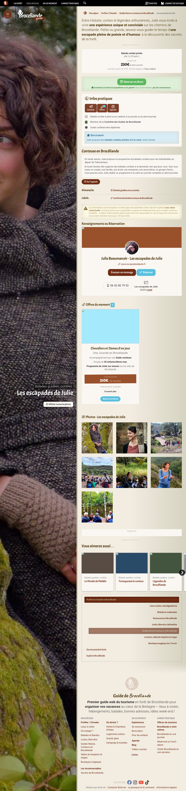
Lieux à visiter (87, 716)
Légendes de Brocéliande (159, 583)
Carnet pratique (70, 3)
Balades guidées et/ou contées (124, 190)
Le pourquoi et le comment (141, 777)
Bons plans (137, 721)
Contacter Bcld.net (117, 777)
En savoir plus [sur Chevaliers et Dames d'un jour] (110, 391)
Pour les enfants (140, 725)
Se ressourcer (138, 716)
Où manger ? (87, 721)
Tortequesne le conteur (131, 581)
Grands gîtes (112, 728)
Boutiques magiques (91, 752)
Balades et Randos (90, 725)
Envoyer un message (122, 272)
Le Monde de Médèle (95, 581)
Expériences (138, 712)
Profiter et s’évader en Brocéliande (101, 599)
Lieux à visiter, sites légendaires (163, 606)
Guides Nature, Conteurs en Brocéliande (159, 630)
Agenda (135, 730)
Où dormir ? (112, 712)
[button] (84, 3)
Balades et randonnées (167, 612)
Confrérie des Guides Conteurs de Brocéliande (131, 198)
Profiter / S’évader (90, 712)
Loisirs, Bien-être (89, 729)
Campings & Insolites (116, 733)
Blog (134, 735)
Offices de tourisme (167, 712)
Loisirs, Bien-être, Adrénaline (164, 624)
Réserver (146, 272)
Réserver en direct (131, 82)
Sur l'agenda (91, 181)
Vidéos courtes (139, 739)
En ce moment (50, 3)
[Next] (182, 573)
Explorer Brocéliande (96, 655)
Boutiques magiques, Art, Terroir (162, 643)
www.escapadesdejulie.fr (132, 264)
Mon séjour (32, 3)
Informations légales (166, 777)
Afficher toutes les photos (58, 404)
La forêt (18, 3)
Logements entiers (115, 724)
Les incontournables (91, 758)
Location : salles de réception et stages (160, 637)
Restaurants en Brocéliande (165, 618)
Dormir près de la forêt (96, 649)
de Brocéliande (92, 763)
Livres (135, 744)
